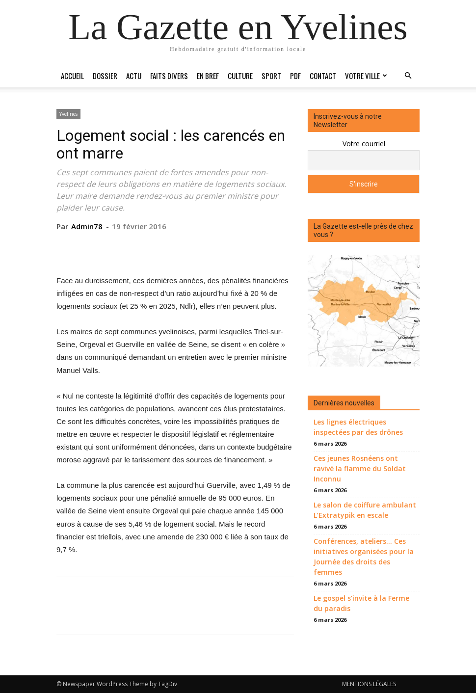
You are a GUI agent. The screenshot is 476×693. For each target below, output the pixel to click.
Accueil (72, 75)
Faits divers (169, 75)
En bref (208, 75)
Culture (240, 75)
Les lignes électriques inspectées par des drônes (358, 427)
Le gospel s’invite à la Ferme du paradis (361, 603)
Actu (133, 75)
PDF (295, 75)
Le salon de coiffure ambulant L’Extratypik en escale (365, 510)
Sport (271, 75)
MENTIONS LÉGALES (369, 684)
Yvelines (68, 113)
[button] (408, 75)
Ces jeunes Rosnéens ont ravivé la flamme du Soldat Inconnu (360, 468)
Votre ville (366, 75)
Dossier (105, 75)
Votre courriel (364, 143)
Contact (323, 75)
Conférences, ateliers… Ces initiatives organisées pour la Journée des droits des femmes (364, 556)
